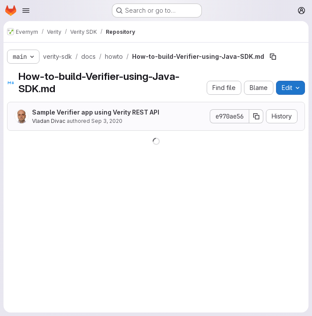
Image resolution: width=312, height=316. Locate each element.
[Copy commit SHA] (256, 116)
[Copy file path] (273, 57)
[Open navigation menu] (26, 11)
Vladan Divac (48, 121)
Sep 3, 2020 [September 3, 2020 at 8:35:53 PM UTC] (106, 121)
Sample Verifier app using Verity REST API (95, 112)
